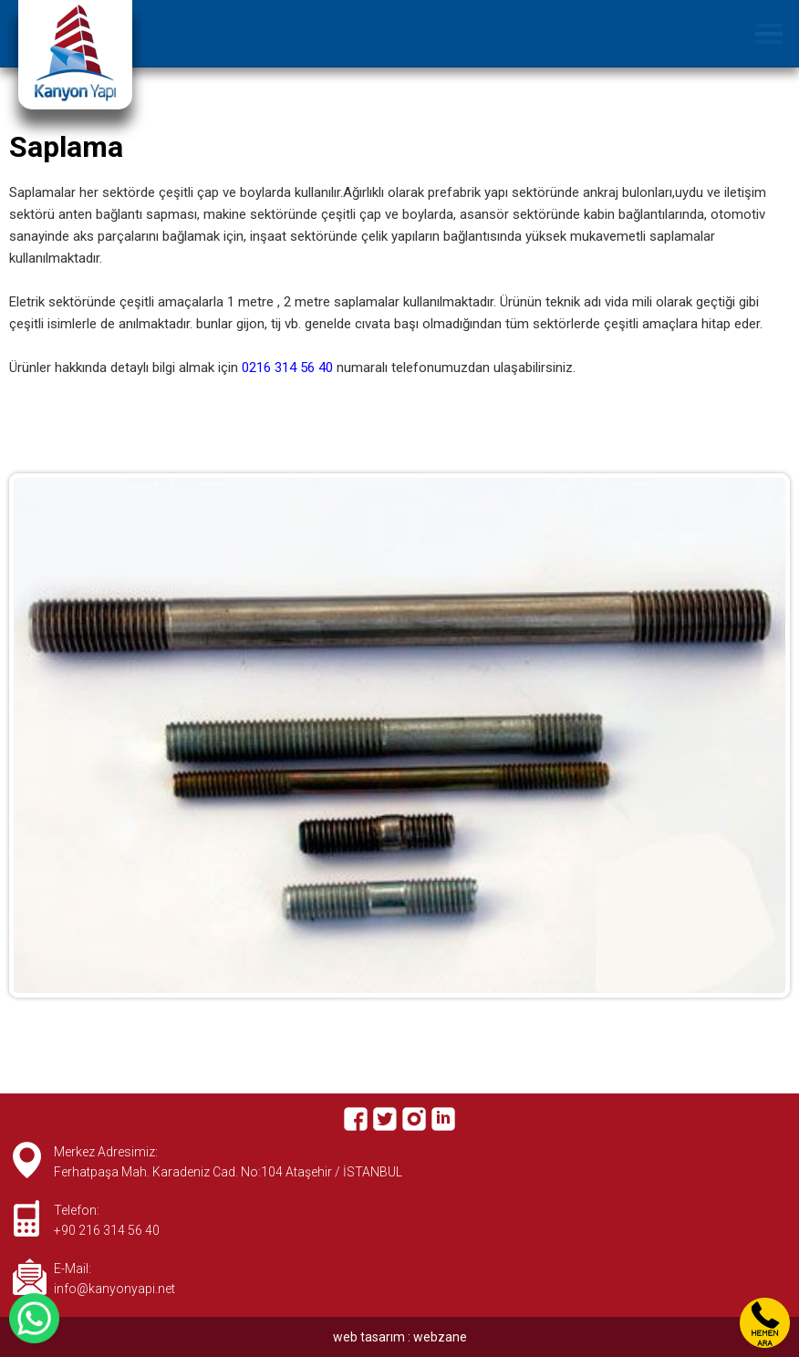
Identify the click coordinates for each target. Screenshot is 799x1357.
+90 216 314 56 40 (107, 1230)
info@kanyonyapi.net (114, 1288)
